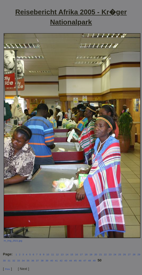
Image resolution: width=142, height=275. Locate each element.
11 (52, 254)
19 (91, 254)
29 (138, 254)
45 (75, 260)
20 (95, 254)
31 (9, 260)
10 (47, 254)
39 (46, 260)
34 (23, 260)
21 (100, 254)
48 (89, 260)
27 (129, 254)
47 (84, 260)
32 (13, 260)
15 (71, 254)
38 (42, 260)
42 (61, 260)
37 (37, 260)
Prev (7, 269)
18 (86, 254)
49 (94, 260)
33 (18, 260)
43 (65, 260)
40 (51, 260)
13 (62, 254)
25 (119, 254)
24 (115, 254)
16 (76, 254)
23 (110, 254)
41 (56, 260)
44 (70, 260)
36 (32, 260)
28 (134, 254)
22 (105, 254)
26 (124, 254)
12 (57, 254)
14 (66, 254)
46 (80, 260)
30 (4, 260)
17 (81, 254)
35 (28, 260)
